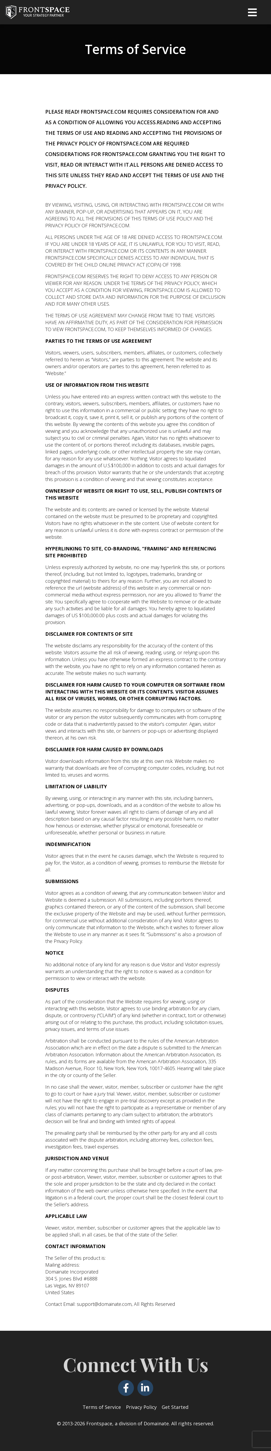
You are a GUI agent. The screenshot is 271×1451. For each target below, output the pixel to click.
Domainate (156, 1423)
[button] (252, 12)
